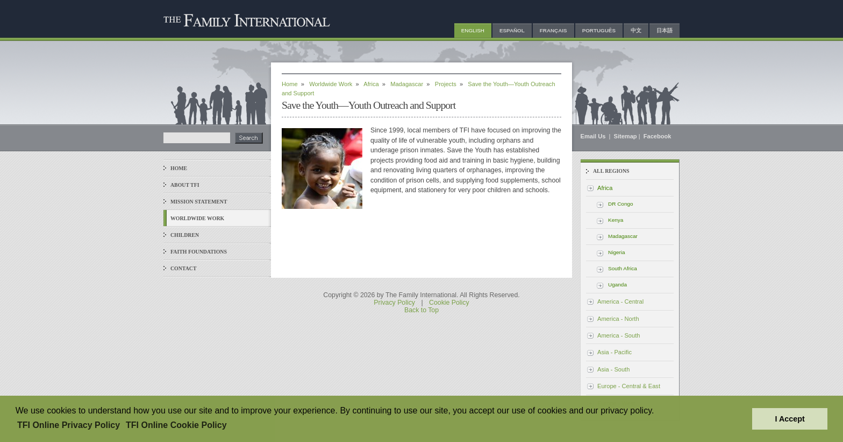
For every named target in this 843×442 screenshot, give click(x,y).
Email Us (594, 136)
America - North (618, 318)
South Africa (622, 268)
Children (184, 235)
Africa (370, 84)
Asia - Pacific (614, 352)
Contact (183, 268)
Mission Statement (198, 202)
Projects (445, 84)
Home (178, 168)
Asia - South (613, 369)
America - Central (620, 301)
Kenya (615, 220)
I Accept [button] (789, 419)
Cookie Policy (449, 302)
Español (512, 30)
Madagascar (406, 84)
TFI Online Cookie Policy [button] (176, 425)
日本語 (664, 30)
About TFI (184, 185)
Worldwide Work (197, 218)
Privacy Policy (394, 302)
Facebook (657, 136)
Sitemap (625, 136)
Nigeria (616, 252)
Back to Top (421, 310)
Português (599, 30)
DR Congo (620, 204)
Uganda (617, 284)
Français (553, 30)
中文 (636, 30)
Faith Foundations (198, 252)
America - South (618, 335)
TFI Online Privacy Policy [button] (68, 425)
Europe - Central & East (628, 386)
